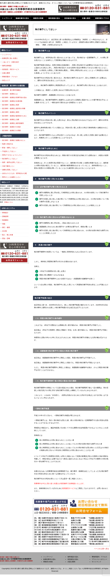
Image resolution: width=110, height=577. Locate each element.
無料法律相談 (6, 66)
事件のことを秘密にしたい (11, 177)
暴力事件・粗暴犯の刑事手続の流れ (14, 97)
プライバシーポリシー (99, 559)
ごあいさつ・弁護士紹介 (10, 62)
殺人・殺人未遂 (7, 235)
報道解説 (5, 220)
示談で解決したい (8, 166)
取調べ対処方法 (7, 144)
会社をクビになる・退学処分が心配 (14, 173)
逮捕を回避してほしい (10, 170)
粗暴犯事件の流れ (22, 18)
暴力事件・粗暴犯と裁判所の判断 (13, 108)
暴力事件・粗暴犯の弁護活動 (12, 101)
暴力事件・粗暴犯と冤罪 (10, 105)
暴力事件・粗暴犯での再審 (11, 130)
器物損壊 (5, 216)
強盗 (3, 224)
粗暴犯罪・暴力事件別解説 (11, 90)
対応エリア (6, 80)
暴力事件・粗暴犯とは (10, 94)
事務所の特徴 (38, 18)
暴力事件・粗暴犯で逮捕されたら (13, 140)
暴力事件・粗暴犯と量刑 (10, 112)
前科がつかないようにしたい (12, 155)
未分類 (4, 231)
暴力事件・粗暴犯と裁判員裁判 (13, 123)
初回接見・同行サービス (10, 69)
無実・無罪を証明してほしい (12, 162)
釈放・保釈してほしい (10, 148)
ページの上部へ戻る (101, 549)
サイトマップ (96, 562)
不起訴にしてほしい (9, 151)
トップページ (7, 18)
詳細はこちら (8, 202)
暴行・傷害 (6, 227)
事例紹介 (5, 213)
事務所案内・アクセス (102, 18)
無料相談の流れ (54, 18)
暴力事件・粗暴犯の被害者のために (14, 116)
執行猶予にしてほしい (10, 159)
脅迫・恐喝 (6, 238)
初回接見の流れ (70, 18)
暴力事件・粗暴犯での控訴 (11, 127)
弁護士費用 (86, 18)
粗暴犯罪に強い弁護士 (10, 58)
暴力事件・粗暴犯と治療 (10, 119)
